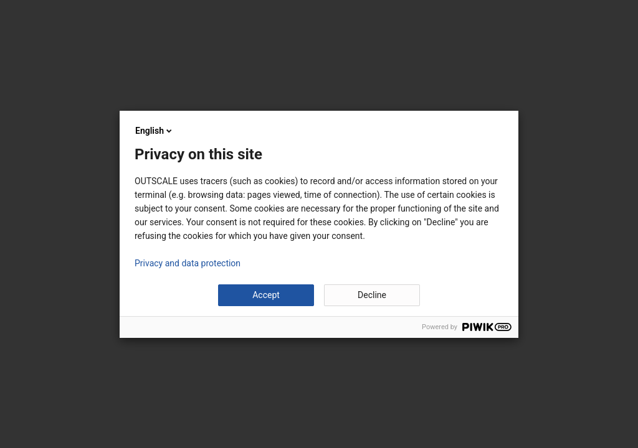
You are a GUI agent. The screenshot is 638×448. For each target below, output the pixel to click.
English (154, 131)
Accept (266, 295)
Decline (372, 295)
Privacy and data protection (187, 263)
